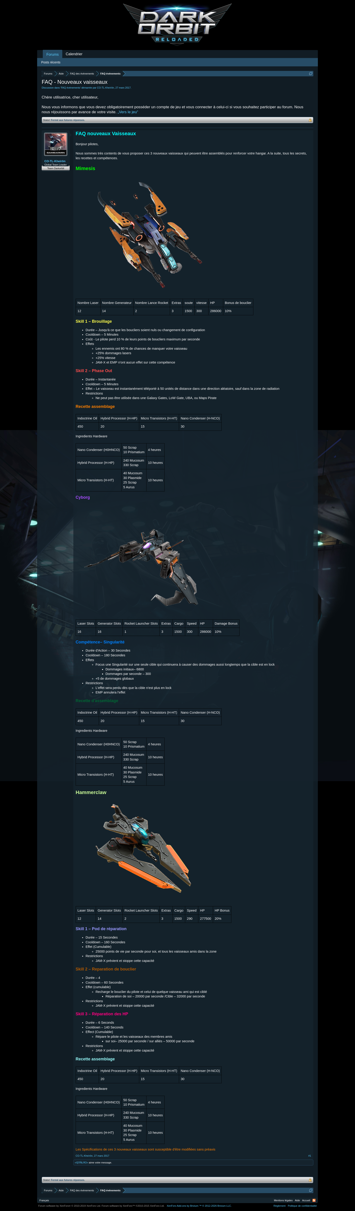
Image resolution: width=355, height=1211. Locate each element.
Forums (52, 54)
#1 (309, 1155)
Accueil (306, 1200)
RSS (314, 1200)
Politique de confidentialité (302, 1205)
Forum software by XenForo (69, 1205)
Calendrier (74, 54)
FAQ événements (70, 87)
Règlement (279, 1205)
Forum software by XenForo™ (133, 1205)
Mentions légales (283, 1200)
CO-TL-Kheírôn (105, 87)
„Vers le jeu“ (128, 112)
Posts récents (50, 62)
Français (44, 1200)
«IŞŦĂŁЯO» (81, 1162)
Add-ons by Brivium (199, 1205)
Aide (297, 1200)
